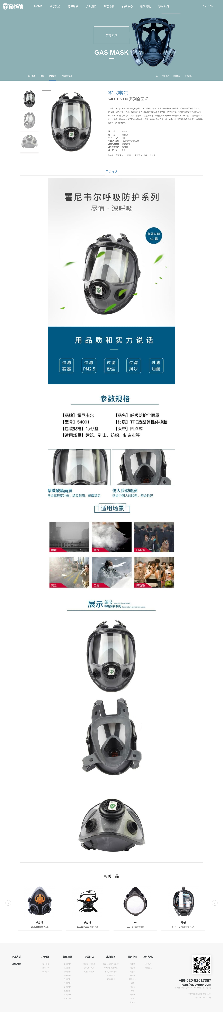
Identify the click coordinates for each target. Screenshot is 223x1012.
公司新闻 (148, 964)
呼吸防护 (176, 76)
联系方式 (16, 957)
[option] (40, 908)
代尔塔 (132, 968)
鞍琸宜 (132, 1002)
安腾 (132, 998)
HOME (38, 6)
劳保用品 (73, 6)
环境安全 (67, 995)
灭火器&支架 (89, 968)
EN (211, 6)
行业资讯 (148, 968)
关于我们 (55, 6)
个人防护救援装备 (111, 968)
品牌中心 (127, 6)
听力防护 (67, 972)
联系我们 (163, 6)
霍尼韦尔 (119, 155)
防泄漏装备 (111, 979)
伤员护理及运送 (111, 972)
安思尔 (132, 972)
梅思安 (132, 975)
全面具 (128, 155)
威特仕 (132, 995)
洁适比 (132, 987)
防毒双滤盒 (137, 155)
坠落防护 (67, 991)
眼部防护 (67, 968)
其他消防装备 (89, 972)
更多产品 (67, 998)
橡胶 (146, 155)
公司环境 (45, 968)
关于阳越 (45, 964)
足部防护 (67, 983)
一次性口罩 (30, 76)
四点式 (152, 155)
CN (204, 6)
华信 (132, 991)
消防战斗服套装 (89, 964)
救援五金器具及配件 (111, 964)
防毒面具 (52, 78)
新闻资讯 (145, 6)
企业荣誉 (45, 972)
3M (132, 983)
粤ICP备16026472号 (203, 998)
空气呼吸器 (111, 975)
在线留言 (16, 964)
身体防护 (67, 987)
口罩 (42, 76)
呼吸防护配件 (67, 76)
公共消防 (91, 6)
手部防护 (67, 979)
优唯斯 (132, 964)
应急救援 (109, 6)
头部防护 (67, 964)
